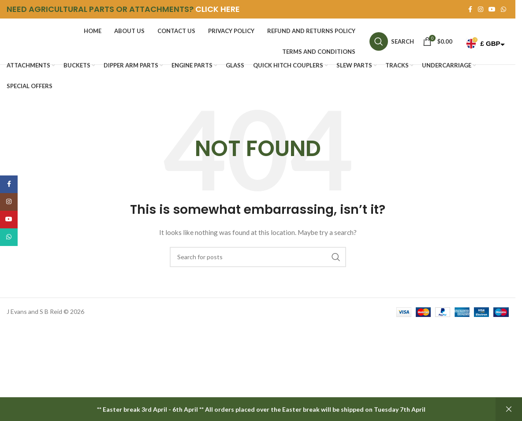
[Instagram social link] (480, 9)
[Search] (391, 41)
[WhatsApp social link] (503, 9)
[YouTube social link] (492, 9)
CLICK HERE (217, 9)
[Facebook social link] (470, 9)
